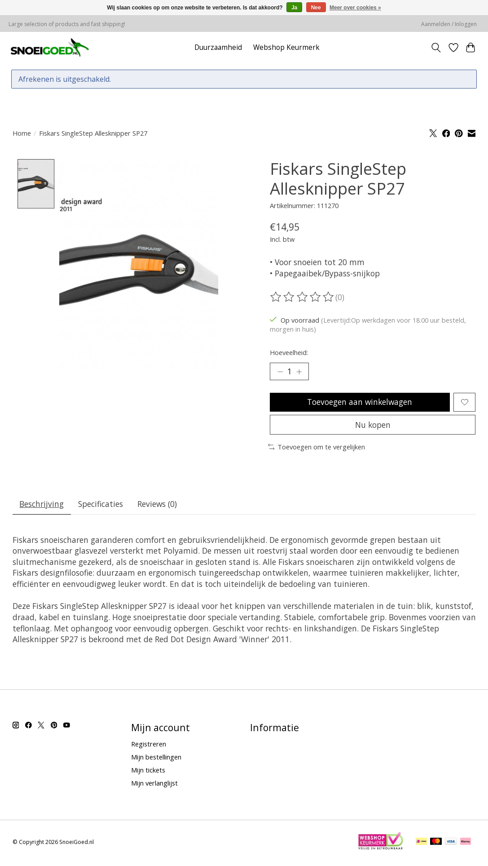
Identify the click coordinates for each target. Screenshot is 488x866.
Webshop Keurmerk (286, 47)
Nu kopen (373, 426)
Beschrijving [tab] (42, 505)
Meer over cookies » (355, 7)
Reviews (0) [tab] (159, 505)
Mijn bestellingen (156, 758)
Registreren (148, 745)
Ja (294, 7)
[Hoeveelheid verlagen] (279, 371)
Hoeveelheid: (289, 352)
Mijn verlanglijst (154, 785)
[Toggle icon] (435, 48)
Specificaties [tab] (101, 505)
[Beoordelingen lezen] (302, 297)
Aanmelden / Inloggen (449, 24)
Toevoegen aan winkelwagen (359, 402)
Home (22, 133)
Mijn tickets (148, 771)
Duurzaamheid (218, 47)
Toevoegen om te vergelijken (316, 448)
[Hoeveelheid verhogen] (299, 371)
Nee (316, 7)
